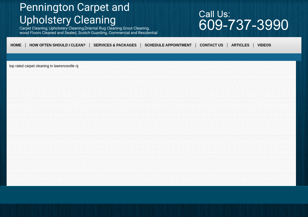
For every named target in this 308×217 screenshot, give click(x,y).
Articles (240, 45)
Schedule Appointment (168, 45)
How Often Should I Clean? (57, 45)
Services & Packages (115, 45)
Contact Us (211, 45)
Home (16, 45)
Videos (264, 45)
